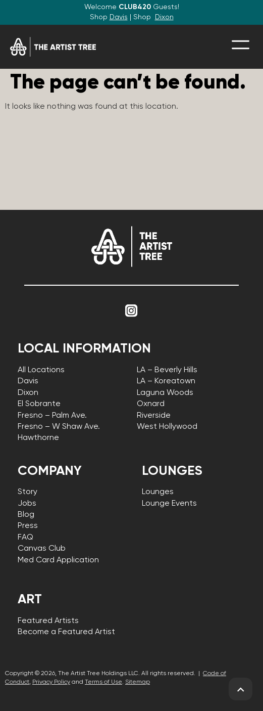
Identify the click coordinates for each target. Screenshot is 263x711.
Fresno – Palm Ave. (52, 416)
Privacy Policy (51, 682)
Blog (26, 515)
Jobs (27, 504)
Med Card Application (58, 560)
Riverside (154, 416)
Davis (119, 17)
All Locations (41, 370)
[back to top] (240, 689)
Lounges (158, 492)
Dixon (164, 17)
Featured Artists (48, 621)
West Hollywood (167, 427)
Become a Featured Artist (66, 632)
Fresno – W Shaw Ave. (59, 427)
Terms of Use (103, 682)
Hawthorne (38, 438)
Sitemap (137, 682)
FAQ (25, 538)
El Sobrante (39, 404)
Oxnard (151, 404)
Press (28, 526)
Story (27, 492)
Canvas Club (42, 549)
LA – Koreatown (166, 381)
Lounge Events (169, 504)
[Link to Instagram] (131, 311)
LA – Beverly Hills (167, 370)
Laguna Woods (165, 393)
